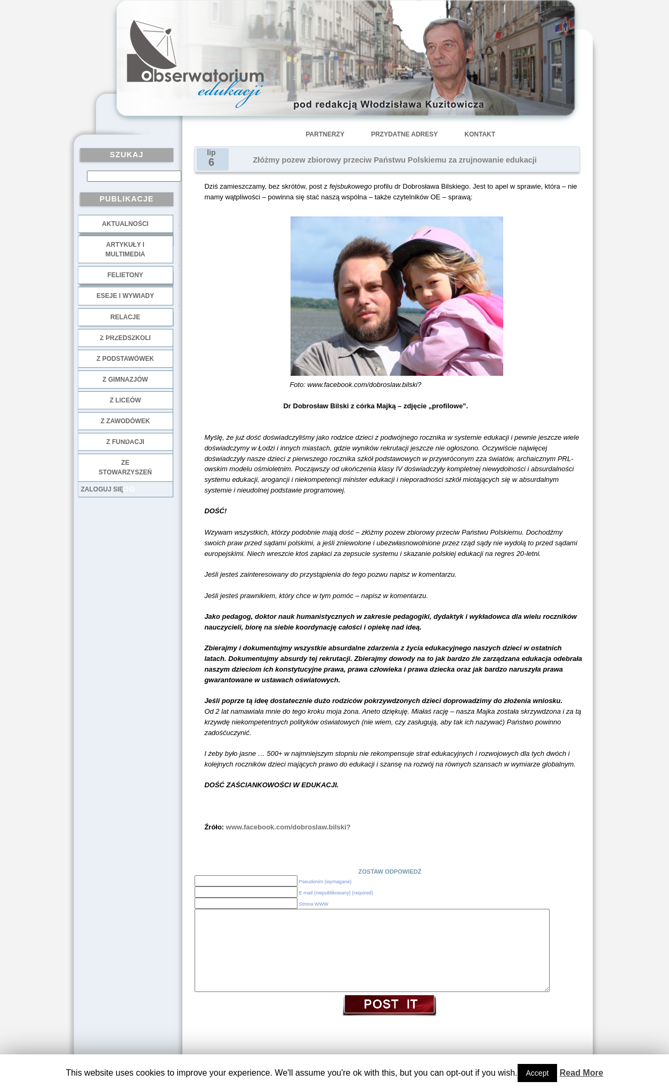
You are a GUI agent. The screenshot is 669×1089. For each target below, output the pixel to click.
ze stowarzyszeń (125, 467)
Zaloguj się (102, 489)
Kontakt (479, 134)
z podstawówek (125, 358)
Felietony (125, 275)
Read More (581, 1072)
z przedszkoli (125, 338)
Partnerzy (325, 134)
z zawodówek (125, 421)
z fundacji (125, 442)
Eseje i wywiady (125, 296)
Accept (537, 1073)
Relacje (125, 317)
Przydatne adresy (404, 134)
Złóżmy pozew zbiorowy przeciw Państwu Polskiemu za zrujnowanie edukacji (395, 160)
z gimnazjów (125, 379)
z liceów (125, 400)
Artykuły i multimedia (125, 249)
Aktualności (125, 224)
